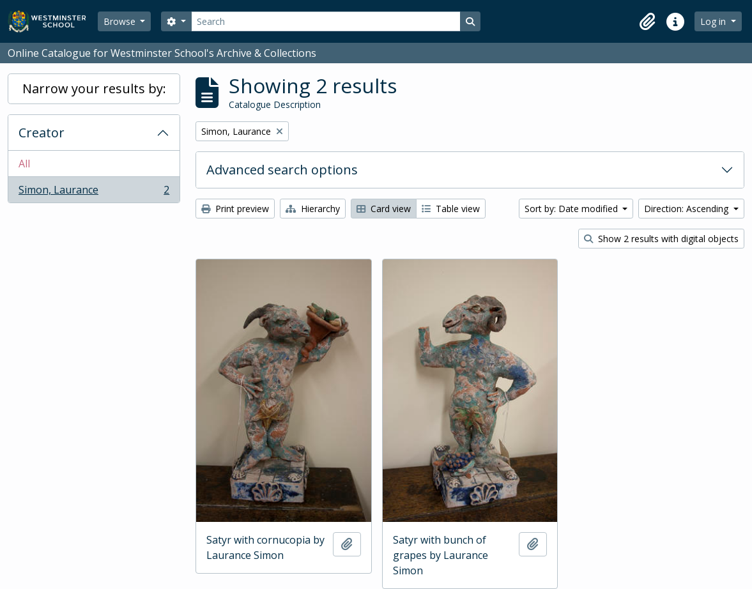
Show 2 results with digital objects (661, 239)
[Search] (326, 21)
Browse (121, 21)
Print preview (235, 209)
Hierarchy (313, 209)
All (24, 164)
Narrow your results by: (94, 88)
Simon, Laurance (93, 192)
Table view (451, 209)
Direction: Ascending (687, 209)
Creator (42, 132)
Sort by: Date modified (572, 209)
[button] (647, 22)
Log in (714, 21)
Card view (384, 209)
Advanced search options (282, 169)
